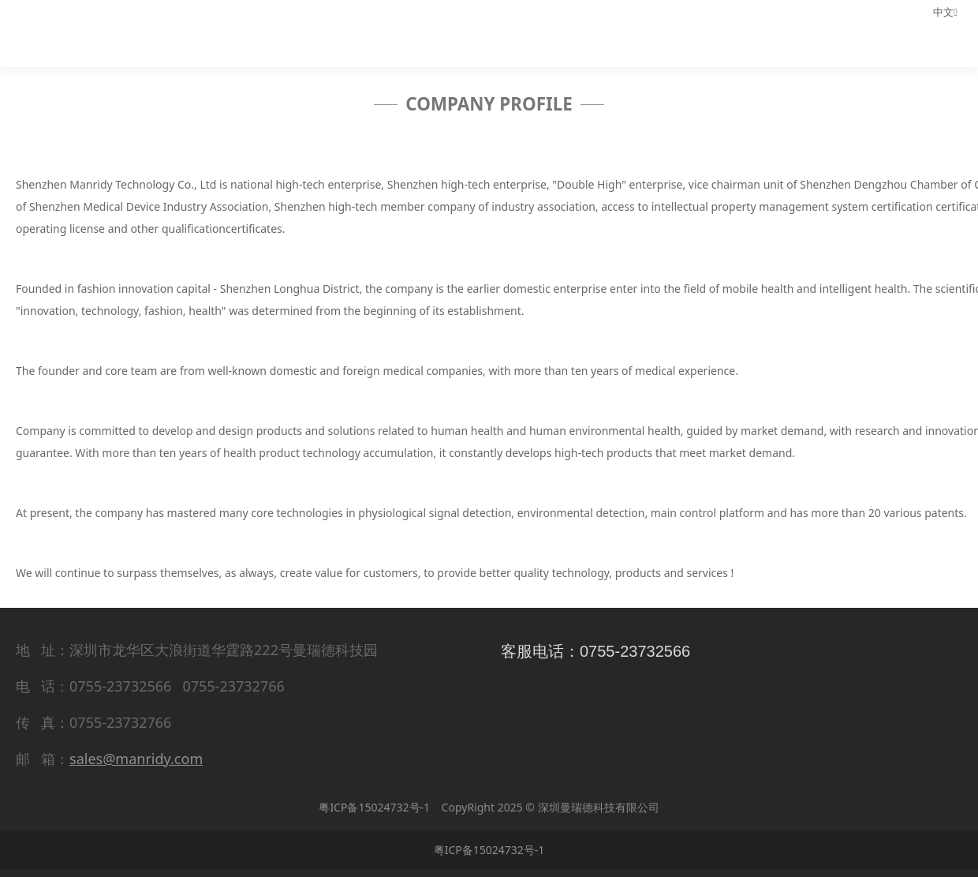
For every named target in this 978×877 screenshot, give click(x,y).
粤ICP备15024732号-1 (374, 807)
